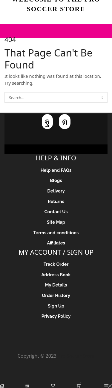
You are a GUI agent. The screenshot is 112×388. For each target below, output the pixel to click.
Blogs (56, 180)
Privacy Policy (56, 316)
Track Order (56, 264)
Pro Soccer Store (76, 356)
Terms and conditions (56, 232)
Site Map (56, 222)
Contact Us (55, 211)
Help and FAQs (56, 170)
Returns (56, 201)
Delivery (56, 190)
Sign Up (56, 305)
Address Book (56, 274)
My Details (56, 284)
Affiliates (56, 242)
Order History (56, 295)
